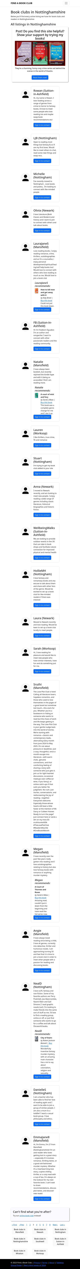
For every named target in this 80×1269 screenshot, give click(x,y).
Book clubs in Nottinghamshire (20, 1240)
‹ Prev (21, 1225)
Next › (55, 1225)
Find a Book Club (21, 3)
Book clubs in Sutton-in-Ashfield (60, 1241)
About (51, 1262)
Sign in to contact (42, 125)
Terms (44, 1262)
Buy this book (46, 300)
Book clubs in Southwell (40, 1240)
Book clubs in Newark (40, 1230)
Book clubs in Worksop (40, 1252)
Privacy (37, 1262)
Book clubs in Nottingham (60, 1230)
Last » (62, 1225)
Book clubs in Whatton (19, 1252)
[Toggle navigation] (66, 3)
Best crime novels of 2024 (35, 1265)
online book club (27, 1215)
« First (14, 1225)
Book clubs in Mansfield (19, 1230)
